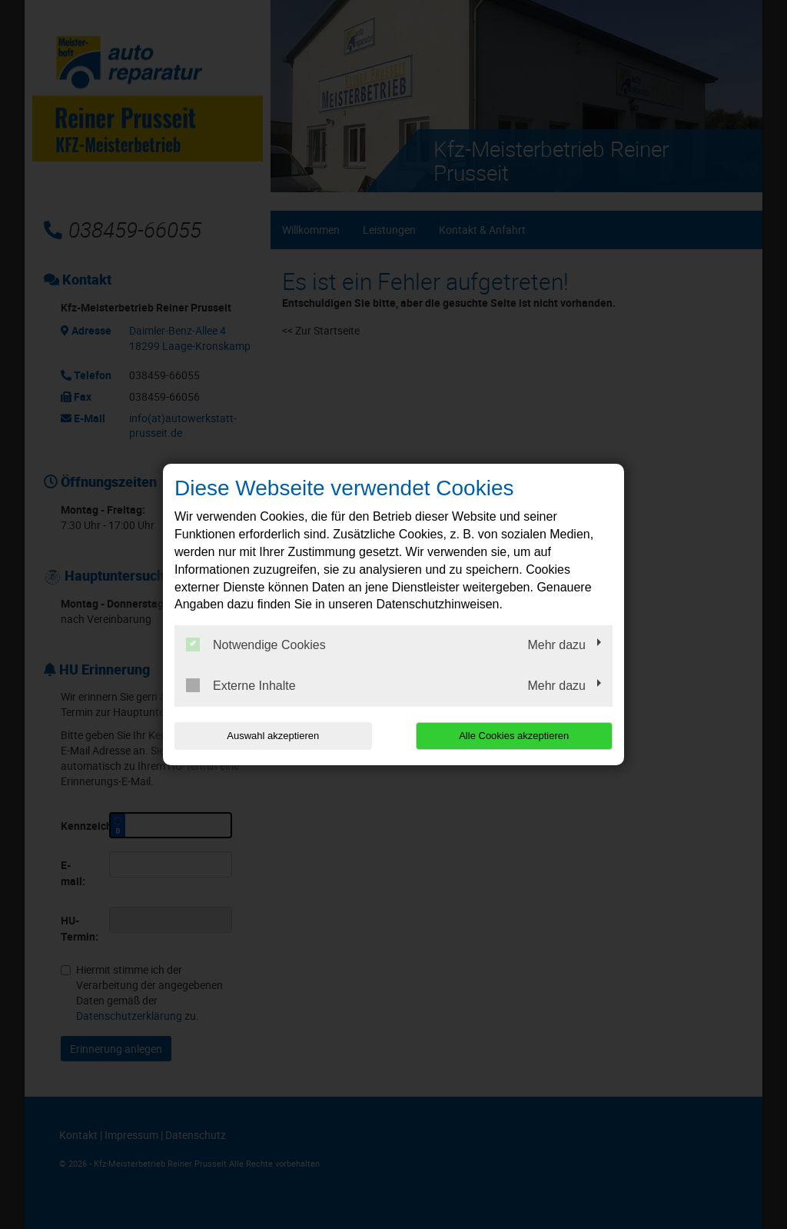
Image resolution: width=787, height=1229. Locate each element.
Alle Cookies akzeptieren (514, 735)
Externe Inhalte (241, 685)
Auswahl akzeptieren (273, 735)
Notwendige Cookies (256, 644)
